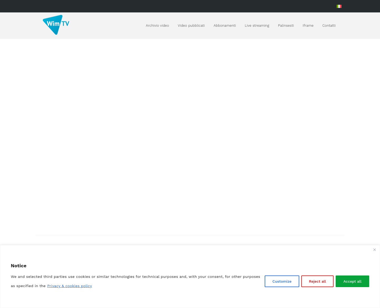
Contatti (329, 25)
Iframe (308, 25)
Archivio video (157, 25)
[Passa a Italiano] (339, 6)
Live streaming (257, 25)
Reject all (317, 281)
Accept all (352, 281)
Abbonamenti (224, 25)
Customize (282, 281)
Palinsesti (286, 25)
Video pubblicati (191, 25)
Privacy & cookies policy (69, 286)
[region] (190, 276)
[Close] (374, 249)
